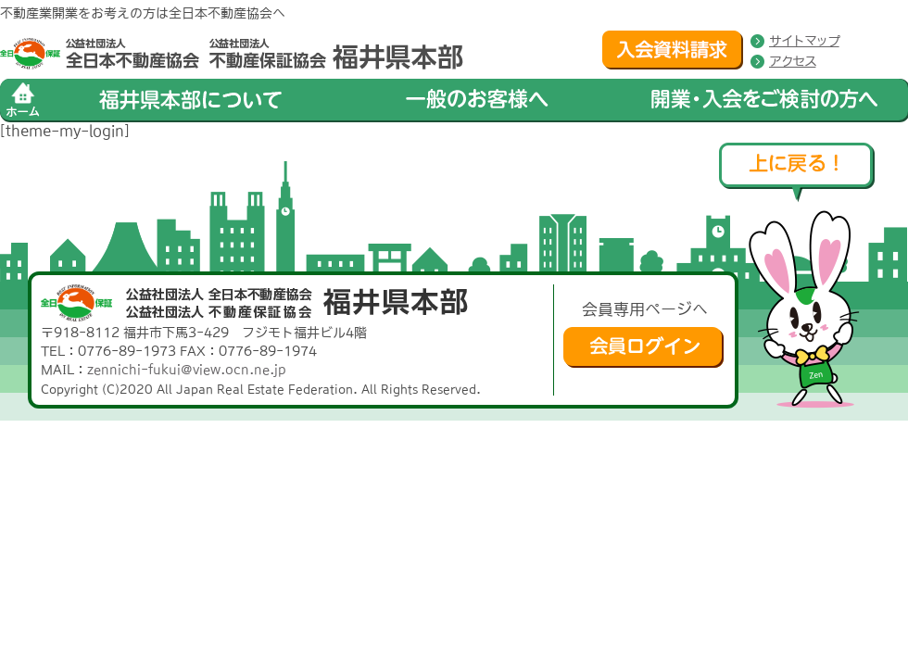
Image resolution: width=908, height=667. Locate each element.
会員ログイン (643, 347)
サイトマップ (804, 40)
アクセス (792, 61)
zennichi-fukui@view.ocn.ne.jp (186, 369)
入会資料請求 (672, 50)
